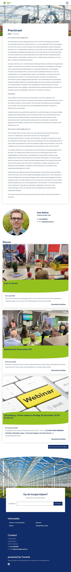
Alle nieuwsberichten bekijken (58, 447)
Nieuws (11, 525)
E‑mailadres (12, 503)
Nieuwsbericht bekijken (58, 304)
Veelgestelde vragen (42, 525)
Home (9, 34)
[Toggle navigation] (67, 3)
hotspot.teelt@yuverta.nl (20, 549)
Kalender (38, 522)
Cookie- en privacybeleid (16, 522)
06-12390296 (43, 219)
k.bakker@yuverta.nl (47, 221)
